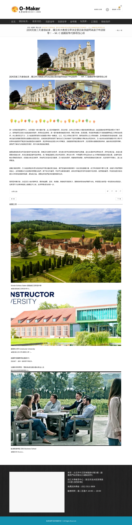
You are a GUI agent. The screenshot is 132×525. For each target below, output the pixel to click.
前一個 (13, 198)
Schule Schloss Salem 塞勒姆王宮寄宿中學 (26, 285)
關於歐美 (23, 21)
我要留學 (62, 21)
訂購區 (94, 21)
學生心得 (38, 27)
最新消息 (36, 21)
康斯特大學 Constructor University (23, 349)
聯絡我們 (105, 21)
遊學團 (73, 21)
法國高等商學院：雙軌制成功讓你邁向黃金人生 (27, 367)
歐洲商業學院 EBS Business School (23, 449)
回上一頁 (119, 30)
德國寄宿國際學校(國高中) (20, 358)
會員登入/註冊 (98, 9)
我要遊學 (50, 21)
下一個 (119, 198)
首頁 (13, 21)
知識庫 (83, 21)
